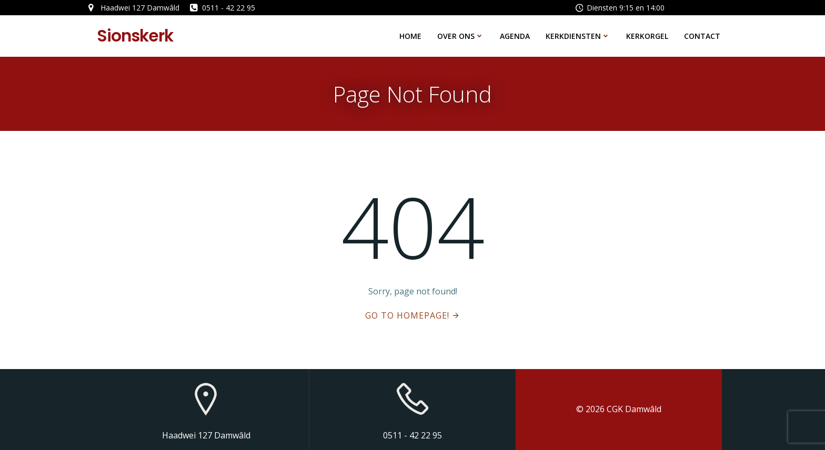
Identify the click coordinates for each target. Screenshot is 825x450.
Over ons (460, 36)
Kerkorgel (647, 36)
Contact (702, 36)
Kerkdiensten (578, 36)
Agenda (515, 36)
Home (410, 36)
